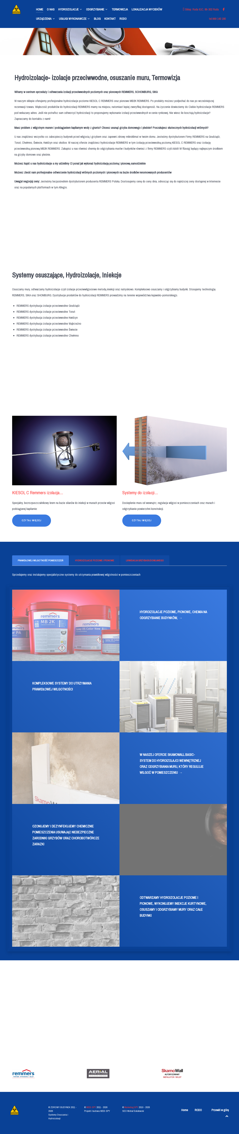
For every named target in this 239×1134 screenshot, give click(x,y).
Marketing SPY (131, 1107)
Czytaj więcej (31, 520)
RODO (198, 1110)
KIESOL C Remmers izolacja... (37, 493)
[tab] (40, 560)
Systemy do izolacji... (140, 493)
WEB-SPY (91, 1107)
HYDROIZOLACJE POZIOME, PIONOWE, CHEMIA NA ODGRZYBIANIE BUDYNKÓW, (173, 615)
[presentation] (40, 560)
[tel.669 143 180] (217, 18)
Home (184, 1110)
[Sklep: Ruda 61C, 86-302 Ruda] (201, 9)
